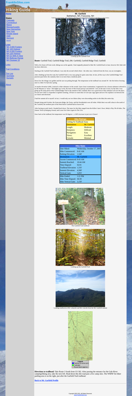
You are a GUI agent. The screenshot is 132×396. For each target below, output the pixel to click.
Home (8, 14)
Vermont (10, 38)
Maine (9, 25)
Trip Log (9, 74)
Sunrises (10, 76)
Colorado (10, 20)
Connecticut (11, 23)
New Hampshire (13, 29)
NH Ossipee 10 (13, 60)
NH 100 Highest (13, 54)
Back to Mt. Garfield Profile (46, 380)
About (8, 85)
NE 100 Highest (13, 49)
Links (8, 65)
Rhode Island (12, 34)
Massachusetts (13, 27)
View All (8, 40)
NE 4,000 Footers (14, 47)
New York (10, 31)
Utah (8, 36)
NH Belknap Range (14, 58)
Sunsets (9, 78)
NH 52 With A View (14, 56)
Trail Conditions (13, 69)
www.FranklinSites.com (80, 395)
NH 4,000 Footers (14, 51)
